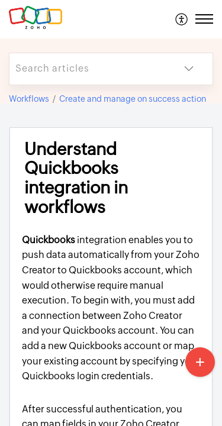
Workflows (29, 99)
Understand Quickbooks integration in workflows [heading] (76, 178)
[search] (87, 69)
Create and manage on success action (132, 99)
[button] (182, 19)
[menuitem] (182, 19)
